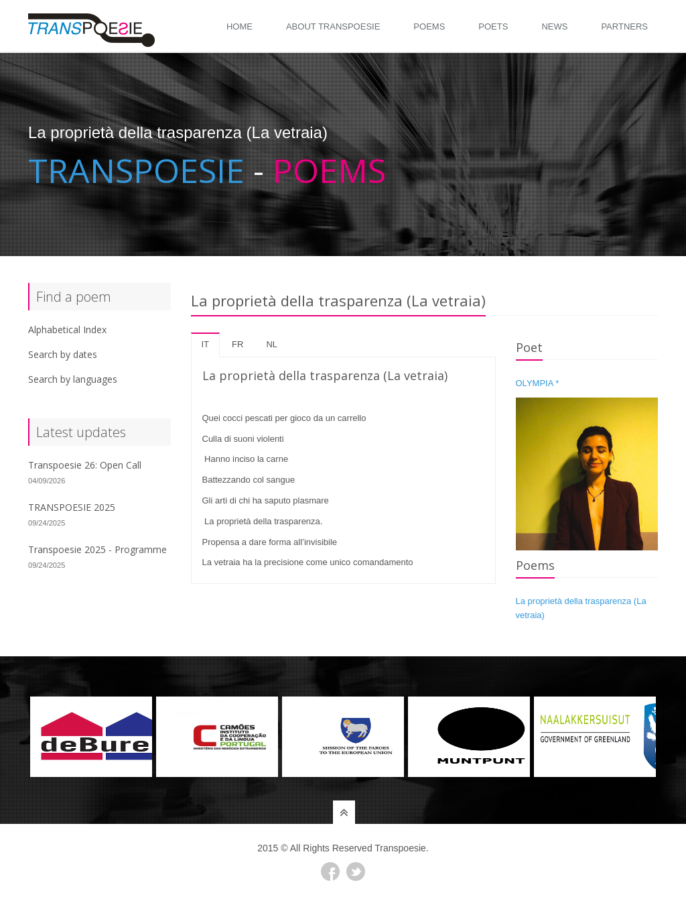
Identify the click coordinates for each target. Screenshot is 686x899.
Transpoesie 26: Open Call (84, 465)
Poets (493, 26)
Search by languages (72, 379)
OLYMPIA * (537, 383)
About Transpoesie (333, 26)
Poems (429, 26)
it (206, 344)
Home (239, 26)
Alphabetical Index (67, 329)
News (554, 26)
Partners (624, 26)
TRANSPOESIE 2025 (71, 507)
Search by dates (62, 354)
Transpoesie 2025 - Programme (97, 549)
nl (271, 344)
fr (237, 344)
